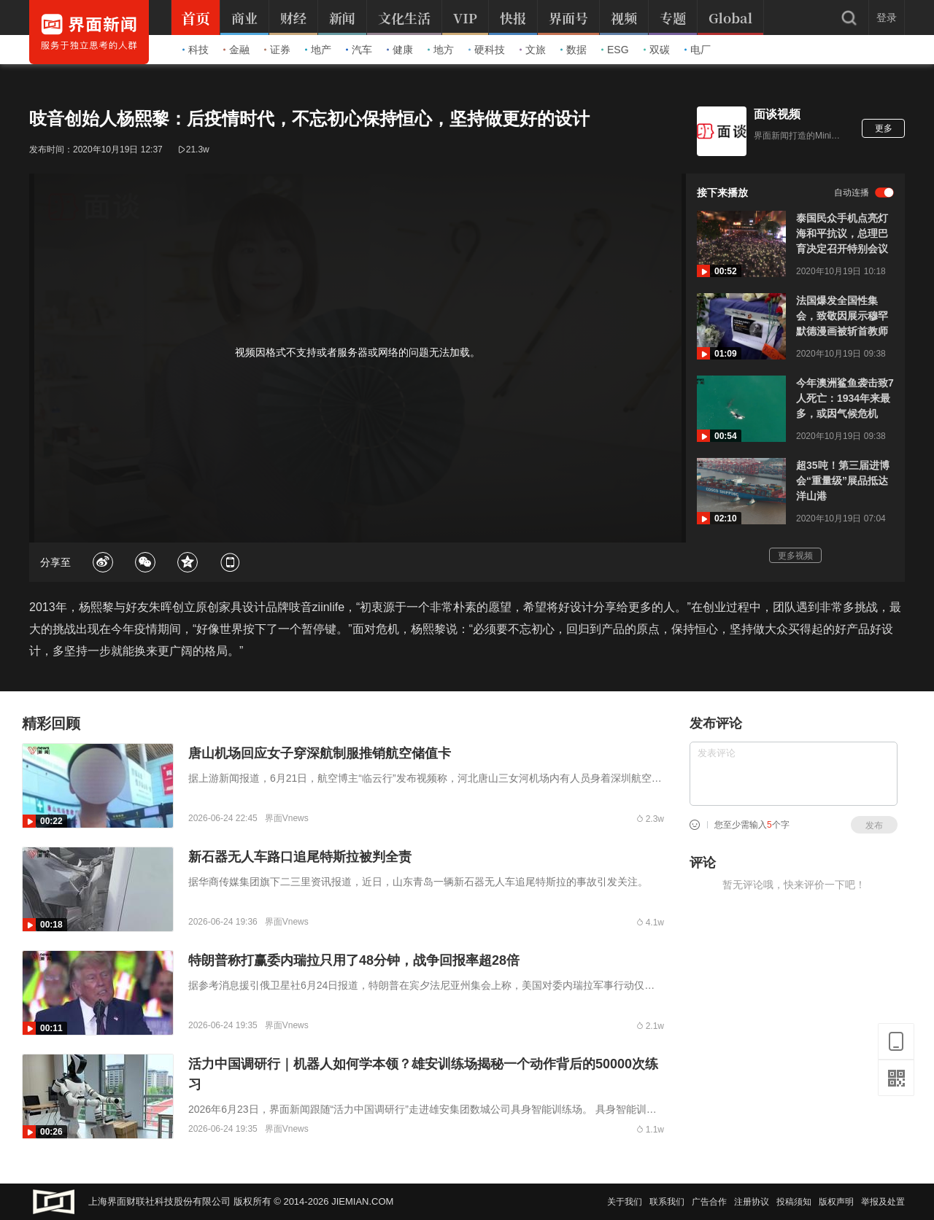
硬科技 (486, 49)
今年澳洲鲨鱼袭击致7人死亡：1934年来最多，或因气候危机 (845, 398)
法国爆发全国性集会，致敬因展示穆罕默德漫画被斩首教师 (842, 316)
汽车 (359, 49)
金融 (236, 49)
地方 (441, 49)
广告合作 (709, 1202)
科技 (195, 49)
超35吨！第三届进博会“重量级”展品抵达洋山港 (842, 480)
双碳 (657, 49)
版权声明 (836, 1202)
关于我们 (624, 1202)
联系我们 (666, 1202)
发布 (874, 825)
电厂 (697, 49)
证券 (277, 49)
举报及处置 (883, 1202)
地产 (318, 49)
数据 (573, 49)
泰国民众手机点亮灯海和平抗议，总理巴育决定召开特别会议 (842, 233)
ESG (615, 49)
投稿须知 (793, 1202)
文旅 (533, 49)
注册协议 (751, 1202)
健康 (400, 49)
